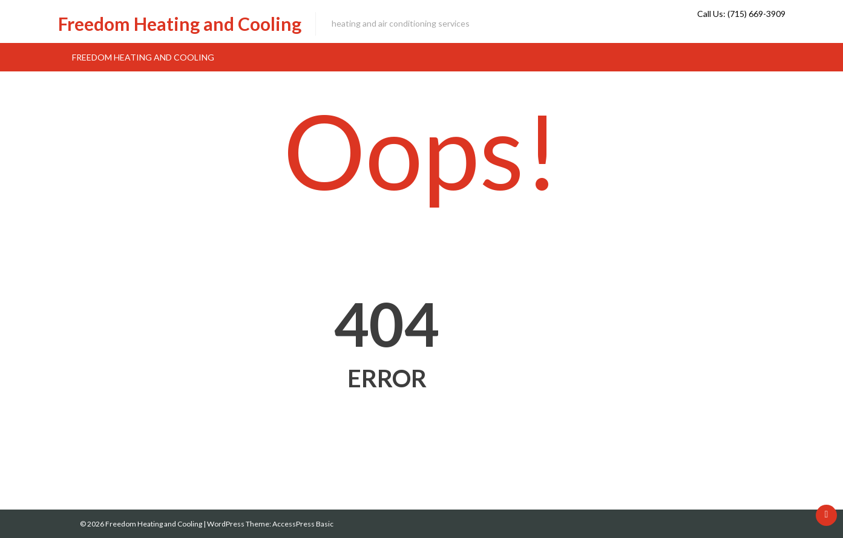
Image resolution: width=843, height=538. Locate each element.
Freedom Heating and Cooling (179, 23)
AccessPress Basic (302, 523)
